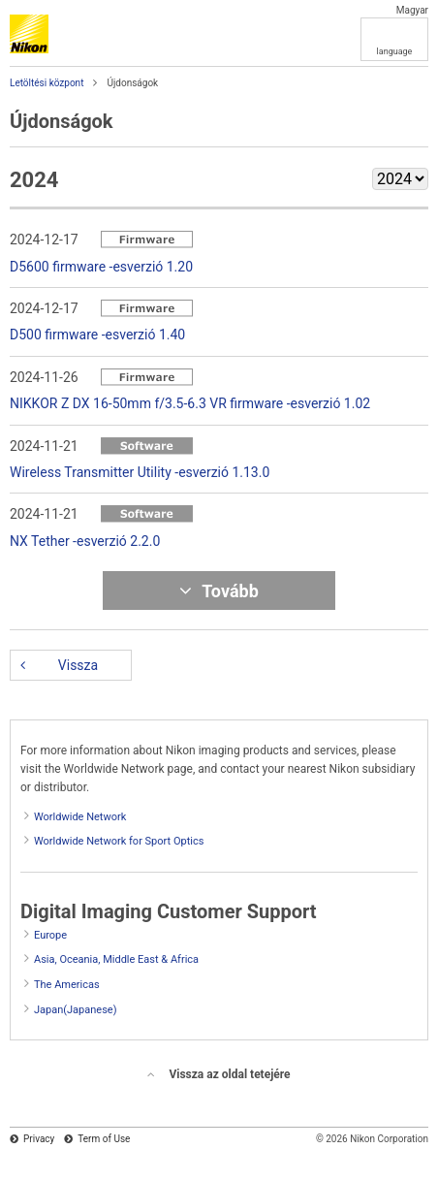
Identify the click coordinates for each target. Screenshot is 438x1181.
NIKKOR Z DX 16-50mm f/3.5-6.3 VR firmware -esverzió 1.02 (190, 403)
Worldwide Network (80, 817)
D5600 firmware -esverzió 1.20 (101, 266)
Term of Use (104, 1138)
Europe (50, 935)
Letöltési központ (46, 83)
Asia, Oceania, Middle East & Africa (116, 959)
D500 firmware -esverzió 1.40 (97, 334)
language (395, 51)
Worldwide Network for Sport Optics (118, 841)
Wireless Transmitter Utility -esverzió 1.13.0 (139, 472)
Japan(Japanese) (75, 1010)
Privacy (38, 1138)
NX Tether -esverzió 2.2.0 (85, 541)
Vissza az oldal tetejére (229, 1074)
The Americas (67, 984)
